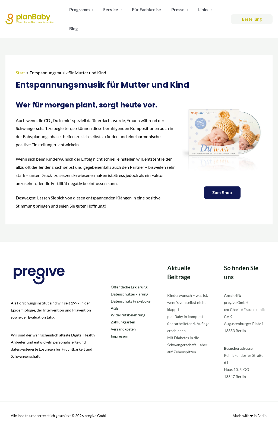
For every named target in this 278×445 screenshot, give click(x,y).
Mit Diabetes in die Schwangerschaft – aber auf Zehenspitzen (187, 344)
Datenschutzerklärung (129, 294)
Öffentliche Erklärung (129, 287)
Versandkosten (123, 329)
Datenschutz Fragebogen (132, 301)
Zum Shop (222, 192)
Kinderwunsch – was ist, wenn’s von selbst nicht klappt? (187, 302)
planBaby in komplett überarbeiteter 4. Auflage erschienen (188, 323)
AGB (115, 308)
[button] (252, 19)
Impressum (120, 336)
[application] (91, 9)
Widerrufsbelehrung (128, 315)
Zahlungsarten (123, 322)
